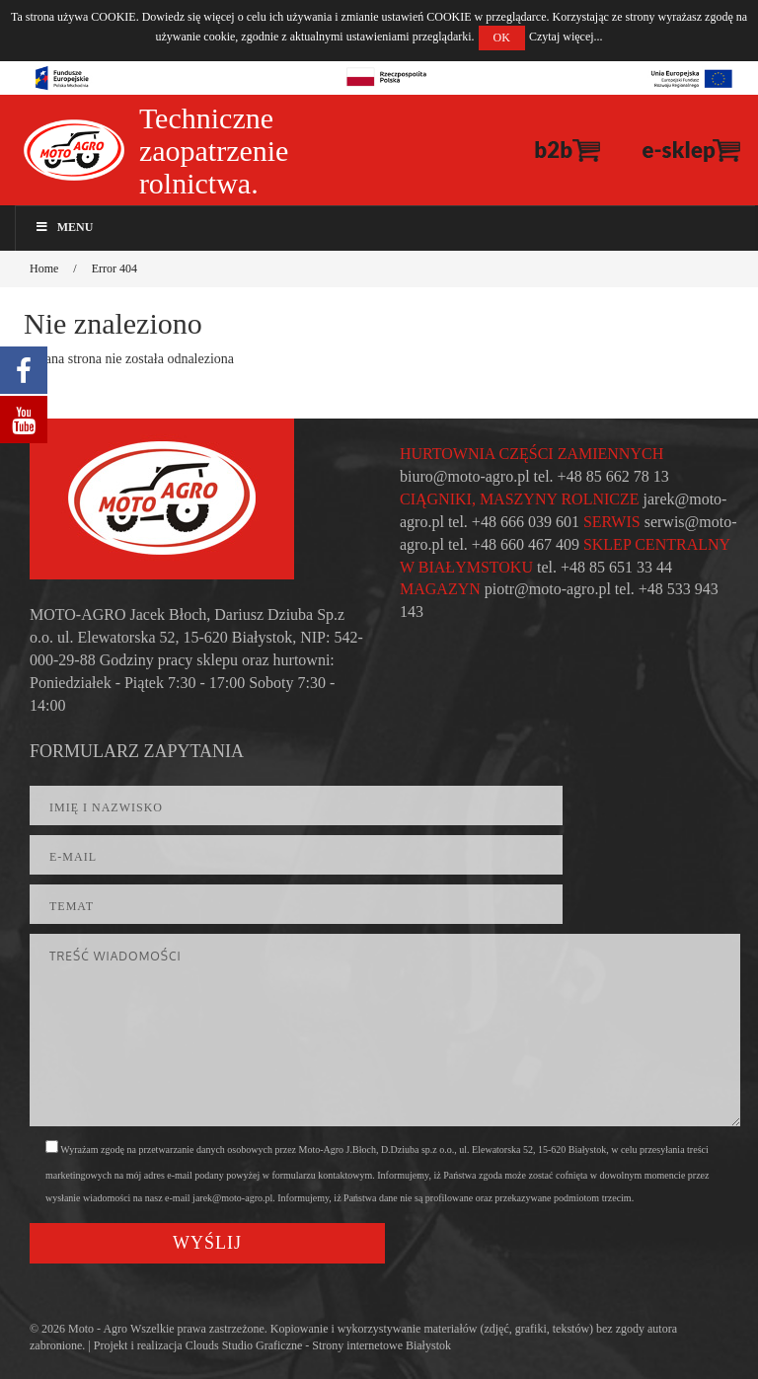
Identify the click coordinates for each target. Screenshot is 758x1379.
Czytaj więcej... (566, 36)
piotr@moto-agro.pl (548, 588)
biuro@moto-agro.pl (465, 476)
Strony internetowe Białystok (381, 1345)
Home (44, 268)
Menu (64, 227)
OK (501, 37)
